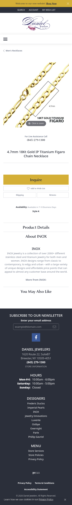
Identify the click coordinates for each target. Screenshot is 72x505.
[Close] (68, 4)
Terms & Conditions (44, 483)
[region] (36, 94)
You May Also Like (36, 291)
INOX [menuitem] (36, 411)
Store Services (36, 450)
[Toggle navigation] (5, 39)
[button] (21, 10)
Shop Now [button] (51, 3)
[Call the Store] (36, 362)
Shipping (20, 194)
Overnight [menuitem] (36, 428)
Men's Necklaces (14, 50)
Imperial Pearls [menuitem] (36, 407)
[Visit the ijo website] (36, 472)
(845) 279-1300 (36, 140)
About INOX (36, 236)
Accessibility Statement (36, 489)
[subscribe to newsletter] (54, 327)
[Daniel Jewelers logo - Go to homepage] (36, 24)
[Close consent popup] (65, 500)
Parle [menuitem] (36, 432)
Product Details (36, 227)
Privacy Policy (36, 459)
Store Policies (36, 455)
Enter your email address (36, 320)
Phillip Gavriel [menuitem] (36, 436)
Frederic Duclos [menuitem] (36, 403)
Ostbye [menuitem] (36, 424)
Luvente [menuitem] (36, 420)
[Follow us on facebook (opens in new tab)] (36, 337)
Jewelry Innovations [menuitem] (36, 416)
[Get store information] (36, 366)
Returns (52, 194)
